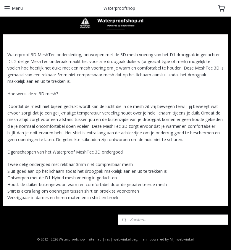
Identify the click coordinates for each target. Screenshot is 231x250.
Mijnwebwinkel (182, 239)
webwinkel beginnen (130, 239)
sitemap (95, 239)
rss (107, 239)
